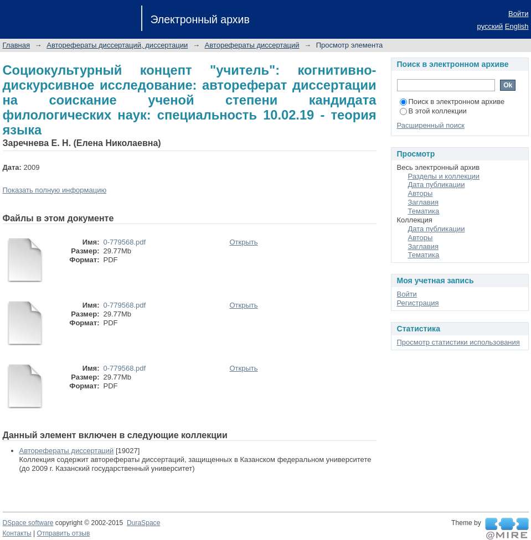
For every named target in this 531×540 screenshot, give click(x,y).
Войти (518, 13)
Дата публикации (436, 184)
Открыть (244, 242)
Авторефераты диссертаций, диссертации (117, 45)
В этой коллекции (433, 111)
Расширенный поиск (431, 125)
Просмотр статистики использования (458, 342)
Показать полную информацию (55, 190)
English (517, 26)
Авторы (420, 193)
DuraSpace (143, 523)
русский (490, 26)
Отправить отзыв (63, 533)
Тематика (424, 211)
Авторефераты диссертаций (252, 45)
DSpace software (28, 523)
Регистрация (418, 303)
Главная (16, 45)
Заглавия (423, 202)
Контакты (17, 533)
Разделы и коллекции (444, 176)
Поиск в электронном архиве (452, 101)
